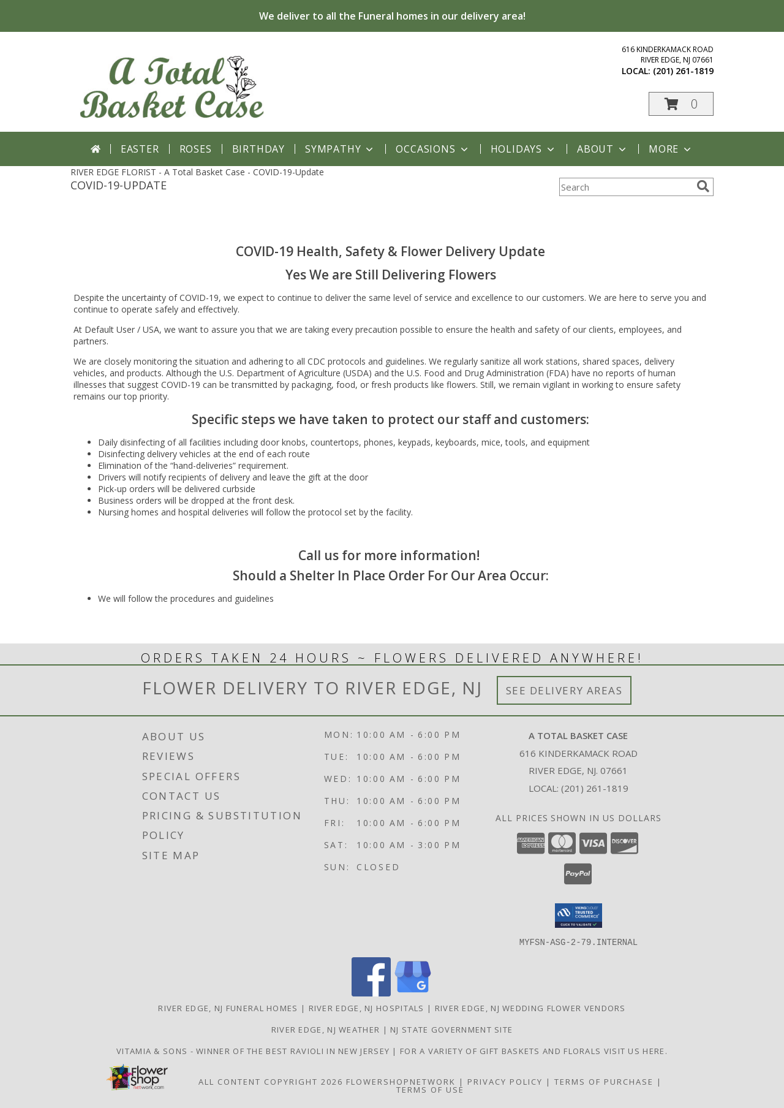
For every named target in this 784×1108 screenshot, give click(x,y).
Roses (195, 149)
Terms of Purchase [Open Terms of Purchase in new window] (604, 1081)
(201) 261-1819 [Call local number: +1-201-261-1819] (683, 71)
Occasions (433, 149)
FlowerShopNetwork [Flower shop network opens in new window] (401, 1081)
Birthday (258, 149)
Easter (140, 149)
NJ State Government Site (451, 1028)
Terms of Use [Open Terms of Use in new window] (430, 1089)
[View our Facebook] (371, 992)
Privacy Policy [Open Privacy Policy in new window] (505, 1081)
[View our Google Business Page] (412, 992)
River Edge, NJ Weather (325, 1028)
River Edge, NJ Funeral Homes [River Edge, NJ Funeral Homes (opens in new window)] (228, 1007)
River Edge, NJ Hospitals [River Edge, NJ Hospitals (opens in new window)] (366, 1007)
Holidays (524, 149)
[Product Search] (625, 186)
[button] (681, 104)
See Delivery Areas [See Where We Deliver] (564, 690)
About (602, 149)
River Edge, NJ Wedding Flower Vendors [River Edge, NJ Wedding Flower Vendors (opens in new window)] (530, 1007)
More (671, 149)
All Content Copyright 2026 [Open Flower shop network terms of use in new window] (270, 1081)
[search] (703, 186)
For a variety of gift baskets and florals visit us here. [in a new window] (534, 1050)
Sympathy (340, 149)
